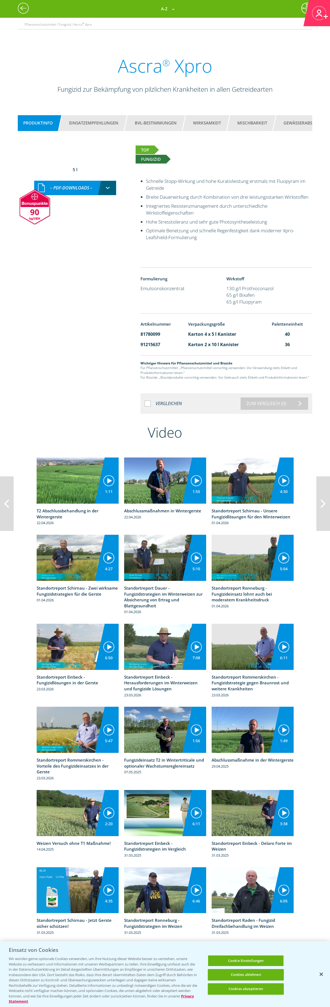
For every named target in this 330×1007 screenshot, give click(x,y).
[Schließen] (321, 974)
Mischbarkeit (252, 123)
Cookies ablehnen (246, 974)
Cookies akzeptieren (246, 988)
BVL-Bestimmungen (156, 123)
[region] (165, 974)
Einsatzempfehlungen (93, 123)
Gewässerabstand (303, 123)
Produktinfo (38, 123)
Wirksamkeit (207, 123)
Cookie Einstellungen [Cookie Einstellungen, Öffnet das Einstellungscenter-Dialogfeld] (246, 960)
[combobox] (75, 188)
